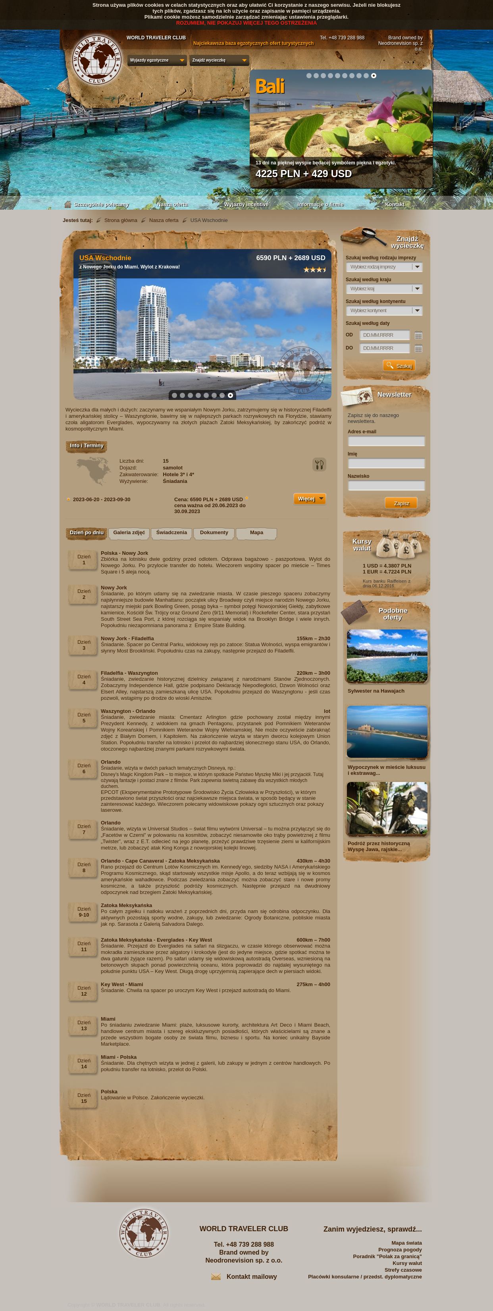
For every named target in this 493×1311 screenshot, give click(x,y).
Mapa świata (406, 1243)
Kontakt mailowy (252, 1276)
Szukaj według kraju (368, 279)
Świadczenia (171, 532)
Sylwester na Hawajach (376, 691)
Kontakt (394, 204)
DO (349, 348)
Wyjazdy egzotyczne (149, 60)
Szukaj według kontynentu (376, 301)
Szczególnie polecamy (98, 204)
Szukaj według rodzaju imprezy (381, 258)
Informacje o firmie (321, 204)
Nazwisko (359, 476)
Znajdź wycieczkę (209, 60)
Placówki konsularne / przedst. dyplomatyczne (365, 1277)
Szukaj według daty (368, 323)
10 (373, 75)
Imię (352, 454)
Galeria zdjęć (129, 532)
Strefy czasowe (403, 1270)
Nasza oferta (172, 204)
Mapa (256, 532)
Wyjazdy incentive (246, 204)
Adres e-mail (362, 431)
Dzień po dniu (87, 532)
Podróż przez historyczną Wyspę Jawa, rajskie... (379, 846)
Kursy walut (407, 1263)
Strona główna (120, 220)
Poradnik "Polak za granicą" (387, 1256)
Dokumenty (214, 532)
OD (349, 335)
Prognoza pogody (400, 1250)
